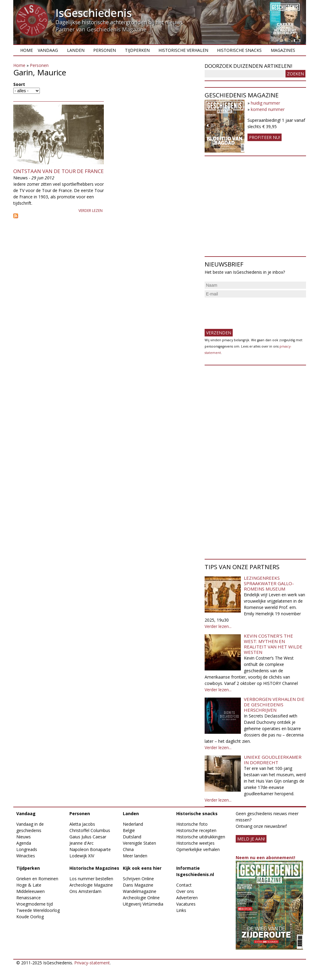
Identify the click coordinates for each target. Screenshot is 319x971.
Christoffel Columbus (89, 830)
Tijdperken (137, 50)
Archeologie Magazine (91, 885)
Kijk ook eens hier (142, 868)
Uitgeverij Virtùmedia (143, 904)
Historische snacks (239, 50)
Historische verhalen (183, 50)
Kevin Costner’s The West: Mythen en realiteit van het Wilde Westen (273, 644)
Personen (104, 50)
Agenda (23, 843)
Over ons (185, 891)
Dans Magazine (138, 885)
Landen (76, 50)
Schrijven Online (138, 878)
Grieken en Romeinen (37, 878)
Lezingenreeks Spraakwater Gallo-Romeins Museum (269, 583)
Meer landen (135, 856)
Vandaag (48, 50)
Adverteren (187, 897)
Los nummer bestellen (91, 878)
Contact (184, 885)
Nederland (133, 824)
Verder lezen (90, 210)
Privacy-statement (92, 963)
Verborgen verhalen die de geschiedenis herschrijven (274, 704)
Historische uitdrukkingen (200, 837)
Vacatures (186, 904)
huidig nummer (265, 103)
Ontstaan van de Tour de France (58, 171)
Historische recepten (196, 830)
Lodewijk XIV (81, 856)
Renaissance (28, 897)
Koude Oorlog (30, 916)
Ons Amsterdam (85, 891)
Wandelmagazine (139, 891)
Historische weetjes (195, 843)
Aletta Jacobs (82, 824)
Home (26, 50)
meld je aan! (251, 839)
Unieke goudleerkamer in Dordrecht (272, 759)
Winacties (25, 856)
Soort (19, 84)
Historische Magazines (94, 868)
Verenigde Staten (139, 843)
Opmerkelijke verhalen (198, 849)
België (129, 830)
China (128, 849)
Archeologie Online (141, 897)
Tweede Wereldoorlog (38, 910)
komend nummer (268, 109)
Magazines (283, 50)
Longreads (26, 849)
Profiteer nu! (264, 137)
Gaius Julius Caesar (87, 837)
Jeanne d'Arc (81, 843)
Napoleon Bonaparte (90, 849)
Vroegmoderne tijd (34, 904)
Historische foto (192, 824)
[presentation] (250, 311)
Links (181, 910)
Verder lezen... (218, 626)
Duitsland (132, 837)
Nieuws (23, 837)
